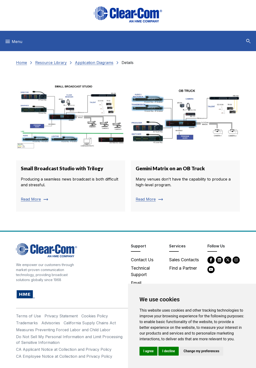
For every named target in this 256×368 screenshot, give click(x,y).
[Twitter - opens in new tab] (227, 259)
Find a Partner (183, 268)
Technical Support (140, 271)
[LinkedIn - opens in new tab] (219, 259)
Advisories (50, 322)
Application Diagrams (94, 62)
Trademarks (27, 322)
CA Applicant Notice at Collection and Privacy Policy (63, 349)
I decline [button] (168, 351)
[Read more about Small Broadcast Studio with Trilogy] (70, 142)
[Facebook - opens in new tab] (211, 259)
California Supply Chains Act (90, 322)
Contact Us (142, 259)
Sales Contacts (184, 259)
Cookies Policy (94, 316)
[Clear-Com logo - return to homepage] (128, 14)
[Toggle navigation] (13, 42)
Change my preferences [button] (201, 351)
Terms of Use (28, 316)
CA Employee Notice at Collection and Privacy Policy (64, 356)
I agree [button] (148, 351)
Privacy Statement (61, 316)
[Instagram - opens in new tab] (236, 259)
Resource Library (51, 62)
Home (21, 62)
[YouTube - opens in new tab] (211, 269)
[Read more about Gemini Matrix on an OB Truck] (185, 142)
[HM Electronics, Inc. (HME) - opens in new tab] (25, 294)
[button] (248, 41)
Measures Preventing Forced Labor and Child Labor (63, 329)
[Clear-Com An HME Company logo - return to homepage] (46, 249)
